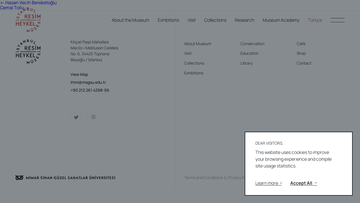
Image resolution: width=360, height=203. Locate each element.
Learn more (268, 183)
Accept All (303, 183)
